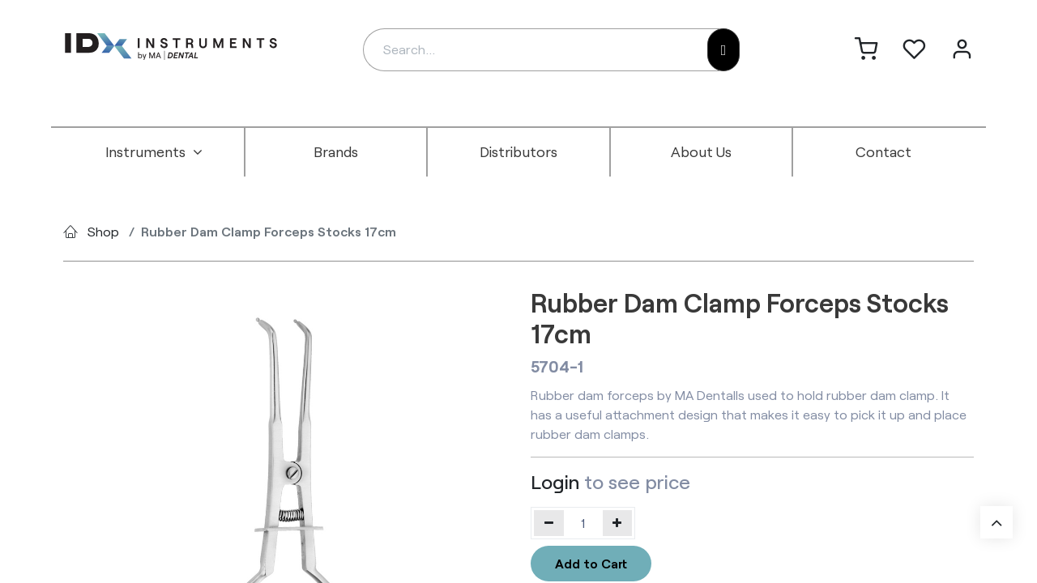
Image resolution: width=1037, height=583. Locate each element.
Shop (103, 231)
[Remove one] (549, 523)
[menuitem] (154, 152)
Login (555, 481)
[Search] (723, 49)
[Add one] (618, 523)
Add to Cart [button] (591, 563)
